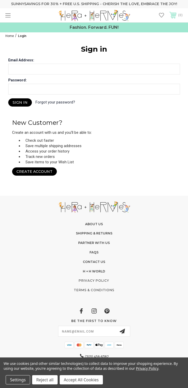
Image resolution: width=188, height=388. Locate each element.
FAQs (94, 252)
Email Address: (21, 60)
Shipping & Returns (94, 233)
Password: (17, 80)
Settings (18, 380)
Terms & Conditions (94, 290)
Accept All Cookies (81, 380)
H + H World (94, 271)
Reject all (44, 380)
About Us (94, 224)
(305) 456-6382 (97, 356)
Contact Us (94, 262)
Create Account (34, 171)
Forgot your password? (55, 102)
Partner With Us (94, 243)
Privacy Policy (94, 280)
